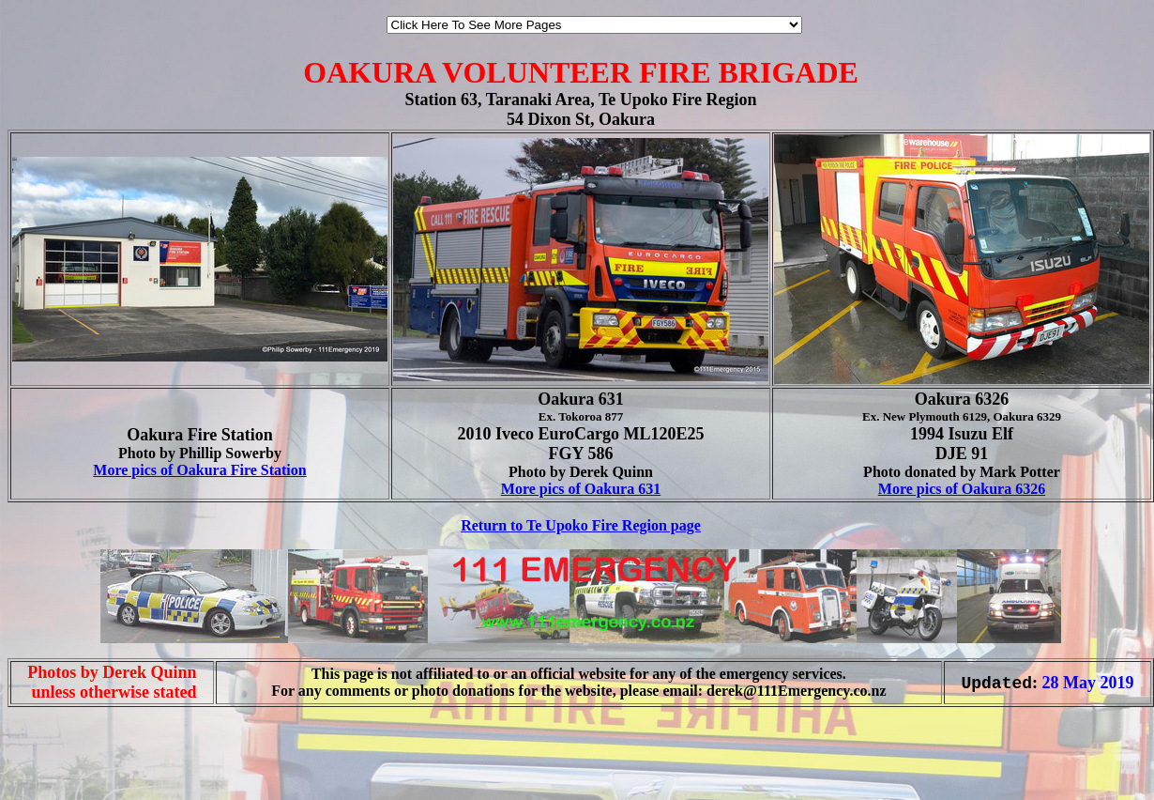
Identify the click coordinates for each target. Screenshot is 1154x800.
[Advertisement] (64, 750)
